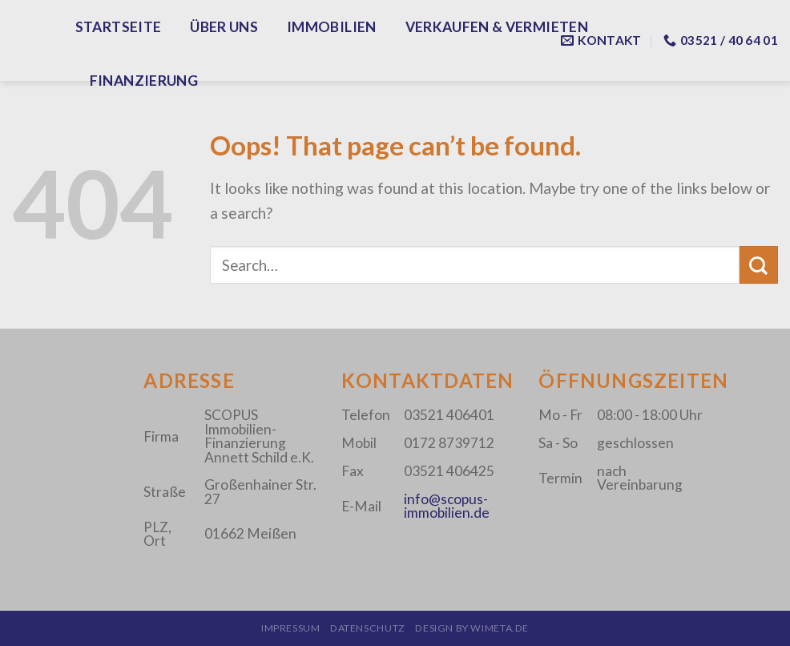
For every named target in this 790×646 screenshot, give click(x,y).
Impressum (290, 628)
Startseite (118, 26)
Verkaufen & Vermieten (496, 26)
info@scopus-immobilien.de (447, 506)
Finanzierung (144, 80)
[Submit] (759, 265)
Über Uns (224, 26)
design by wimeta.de (472, 628)
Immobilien (332, 26)
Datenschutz (367, 628)
